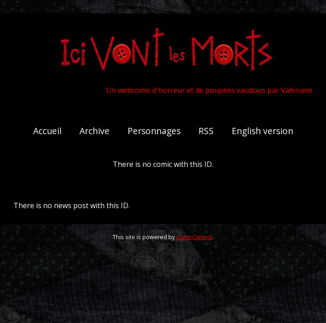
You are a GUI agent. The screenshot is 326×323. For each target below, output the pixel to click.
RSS (206, 131)
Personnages (154, 131)
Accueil (47, 131)
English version (262, 131)
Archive (94, 131)
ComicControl (194, 237)
